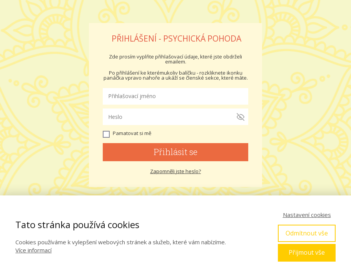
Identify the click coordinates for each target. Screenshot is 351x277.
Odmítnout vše (307, 233)
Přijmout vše (307, 252)
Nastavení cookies (307, 215)
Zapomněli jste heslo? (175, 171)
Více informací (33, 250)
